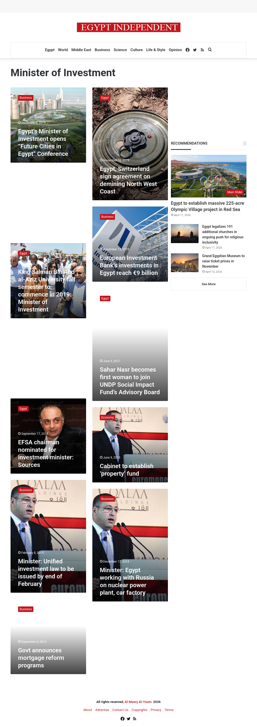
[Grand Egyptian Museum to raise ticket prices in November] (185, 262)
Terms (169, 710)
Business (102, 50)
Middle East (81, 50)
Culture (137, 50)
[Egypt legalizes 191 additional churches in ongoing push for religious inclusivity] (185, 233)
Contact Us (120, 710)
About (87, 710)
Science (120, 50)
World (63, 50)
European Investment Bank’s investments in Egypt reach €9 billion (129, 265)
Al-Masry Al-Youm (138, 702)
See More (209, 284)
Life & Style (155, 50)
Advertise (102, 710)
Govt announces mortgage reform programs (41, 658)
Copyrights (139, 710)
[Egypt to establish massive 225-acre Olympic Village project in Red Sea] (208, 176)
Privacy (156, 710)
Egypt (49, 50)
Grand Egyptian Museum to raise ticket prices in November (223, 261)
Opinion (175, 50)
